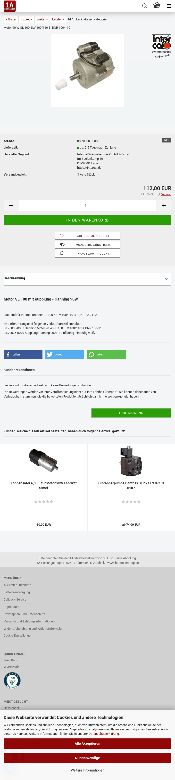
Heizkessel (11, 708)
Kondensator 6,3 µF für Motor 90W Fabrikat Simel (43, 485)
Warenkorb (11, 666)
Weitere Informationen (87, 770)
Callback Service (15, 599)
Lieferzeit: (11, 147)
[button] (23, 354)
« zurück (26, 19)
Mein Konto (11, 660)
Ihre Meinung (131, 413)
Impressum (11, 607)
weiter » (42, 19)
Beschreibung (14, 278)
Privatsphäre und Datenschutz (24, 614)
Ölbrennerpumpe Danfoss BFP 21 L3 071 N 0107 (131, 485)
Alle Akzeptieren (87, 743)
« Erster (11, 19)
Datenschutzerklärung (104, 734)
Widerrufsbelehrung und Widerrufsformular (33, 628)
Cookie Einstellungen (18, 635)
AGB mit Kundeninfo (17, 585)
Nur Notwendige (87, 758)
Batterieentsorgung (17, 592)
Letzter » (58, 19)
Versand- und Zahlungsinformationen (29, 621)
